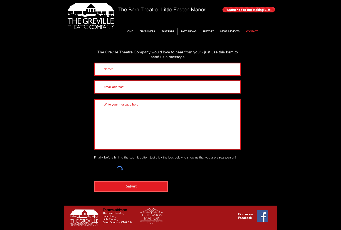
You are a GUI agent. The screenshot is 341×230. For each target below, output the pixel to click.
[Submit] (131, 186)
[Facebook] (262, 216)
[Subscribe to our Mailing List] (248, 9)
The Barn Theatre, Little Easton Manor (162, 9)
